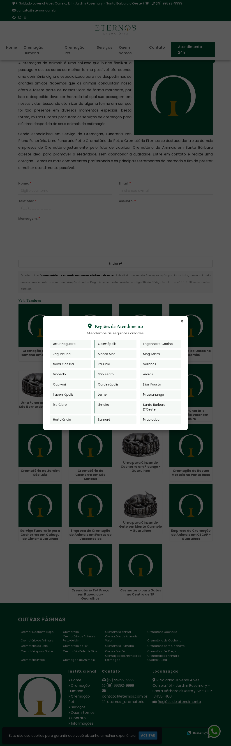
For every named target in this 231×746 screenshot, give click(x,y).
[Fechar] (181, 321)
